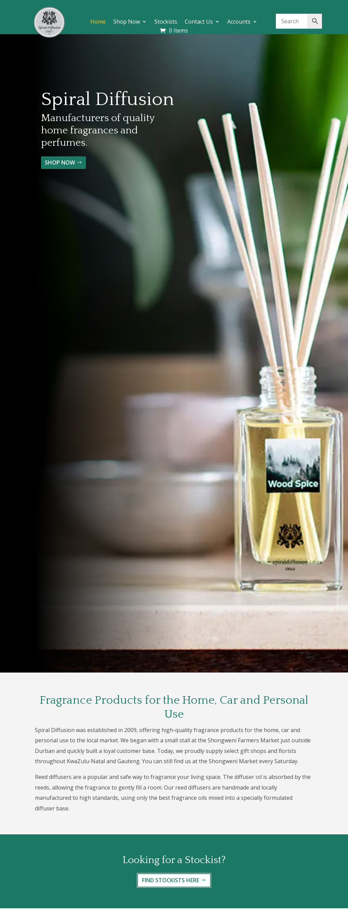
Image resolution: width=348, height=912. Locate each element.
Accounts (238, 22)
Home (98, 22)
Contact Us (199, 22)
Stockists (165, 22)
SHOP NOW (60, 162)
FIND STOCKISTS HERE (170, 880)
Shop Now (126, 22)
